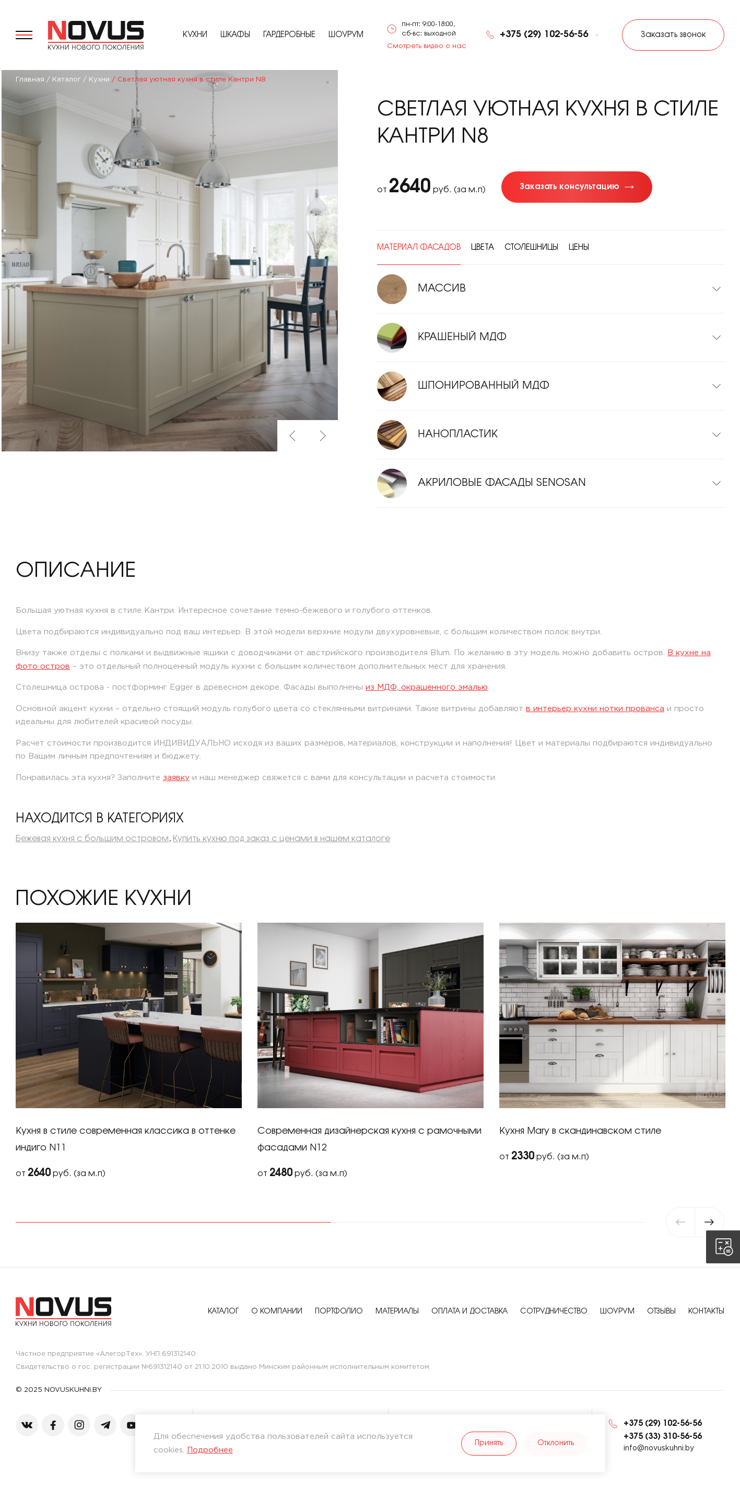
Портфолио (339, 1311)
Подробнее (210, 1450)
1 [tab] (173, 1222)
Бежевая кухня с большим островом (92, 839)
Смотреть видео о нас (426, 46)
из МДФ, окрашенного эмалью (427, 687)
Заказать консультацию (569, 187)
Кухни (195, 35)
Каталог (223, 1311)
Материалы (397, 1311)
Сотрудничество (554, 1311)
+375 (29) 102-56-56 (536, 35)
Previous (292, 435)
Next (323, 435)
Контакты (706, 1311)
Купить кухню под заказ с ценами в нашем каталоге (281, 839)
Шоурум (345, 35)
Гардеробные (289, 35)
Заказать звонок (673, 35)
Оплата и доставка (469, 1311)
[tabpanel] (129, 1052)
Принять (489, 1443)
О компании (276, 1311)
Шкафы (235, 35)
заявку (176, 777)
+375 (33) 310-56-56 (663, 1436)
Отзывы (661, 1311)
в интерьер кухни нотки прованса (595, 708)
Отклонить (555, 1443)
